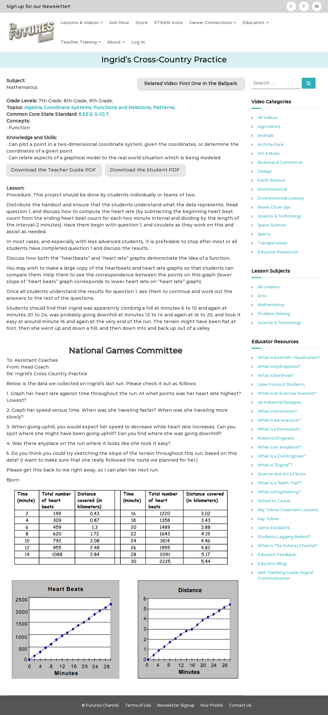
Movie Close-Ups (274, 207)
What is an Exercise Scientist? (287, 393)
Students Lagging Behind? (284, 536)
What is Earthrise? (276, 375)
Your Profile (211, 705)
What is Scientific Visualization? (289, 357)
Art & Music (269, 153)
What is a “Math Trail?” (280, 483)
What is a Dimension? (279, 429)
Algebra (33, 107)
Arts (262, 295)
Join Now (119, 22)
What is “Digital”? (275, 465)
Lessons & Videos (80, 22)
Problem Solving (274, 313)
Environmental (272, 189)
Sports (264, 234)
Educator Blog (272, 563)
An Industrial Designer (280, 402)
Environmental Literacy (281, 198)
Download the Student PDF (145, 170)
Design (265, 171)
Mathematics (271, 304)
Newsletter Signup (175, 705)
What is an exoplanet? (280, 447)
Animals (266, 135)
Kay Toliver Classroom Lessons (288, 509)
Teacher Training (79, 41)
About (114, 41)
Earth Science (271, 180)
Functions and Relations (122, 107)
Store (141, 22)
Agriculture (269, 126)
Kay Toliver (268, 518)
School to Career (274, 500)
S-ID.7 (101, 114)
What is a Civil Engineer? (282, 456)
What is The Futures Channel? (288, 545)
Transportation (272, 243)
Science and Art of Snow (282, 474)
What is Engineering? (279, 491)
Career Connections (210, 22)
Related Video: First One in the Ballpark (190, 83)
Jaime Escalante (274, 527)
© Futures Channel (100, 705)
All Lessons (268, 286)
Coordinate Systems (67, 107)
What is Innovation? (277, 411)
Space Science (272, 225)
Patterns (163, 107)
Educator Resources (278, 252)
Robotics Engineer (276, 438)
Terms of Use (138, 705)
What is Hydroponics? (279, 366)
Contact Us (240, 705)
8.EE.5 (85, 114)
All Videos (267, 117)
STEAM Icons (168, 22)
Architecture (270, 144)
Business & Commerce (280, 162)
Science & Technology (279, 216)
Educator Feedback (277, 554)
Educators (253, 22)
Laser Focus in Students (281, 384)
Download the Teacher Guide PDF (53, 170)
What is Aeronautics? (279, 420)
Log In (138, 41)
